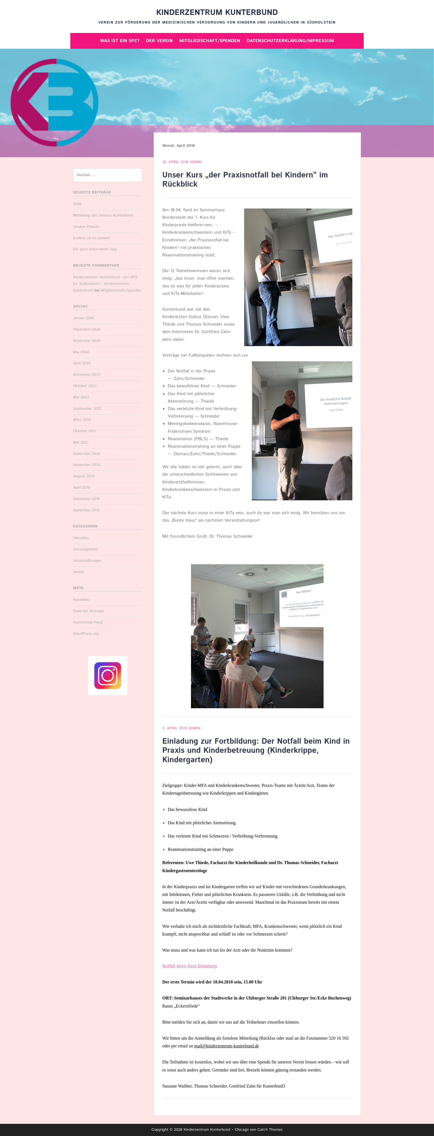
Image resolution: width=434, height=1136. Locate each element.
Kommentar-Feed (88, 622)
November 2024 (86, 341)
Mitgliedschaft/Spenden (209, 41)
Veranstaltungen (87, 560)
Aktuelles (81, 538)
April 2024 (82, 363)
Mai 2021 (80, 442)
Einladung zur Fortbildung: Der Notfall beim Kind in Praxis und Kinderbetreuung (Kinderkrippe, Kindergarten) (256, 751)
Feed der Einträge (88, 611)
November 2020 (86, 465)
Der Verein (159, 41)
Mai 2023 (81, 397)
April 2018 (81, 487)
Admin (196, 162)
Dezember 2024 (86, 329)
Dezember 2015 (86, 510)
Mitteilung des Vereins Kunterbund (103, 215)
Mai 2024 (81, 352)
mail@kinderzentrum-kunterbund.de (226, 1046)
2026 (77, 204)
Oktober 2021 (84, 431)
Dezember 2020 (86, 454)
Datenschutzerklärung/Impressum (290, 41)
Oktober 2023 (85, 386)
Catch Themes (270, 1129)
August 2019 (83, 476)
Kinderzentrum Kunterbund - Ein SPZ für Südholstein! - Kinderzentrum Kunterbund (105, 283)
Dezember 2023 (86, 374)
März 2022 (82, 420)
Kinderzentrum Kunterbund (217, 12)
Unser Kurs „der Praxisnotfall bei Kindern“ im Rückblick (245, 180)
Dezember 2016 (86, 499)
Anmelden (81, 599)
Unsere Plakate (86, 227)
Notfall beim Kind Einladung (189, 966)
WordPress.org (86, 634)
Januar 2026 (83, 318)
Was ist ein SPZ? (120, 41)
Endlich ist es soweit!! (92, 238)
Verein (78, 572)
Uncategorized (85, 549)
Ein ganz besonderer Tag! (95, 249)
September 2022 (87, 408)
